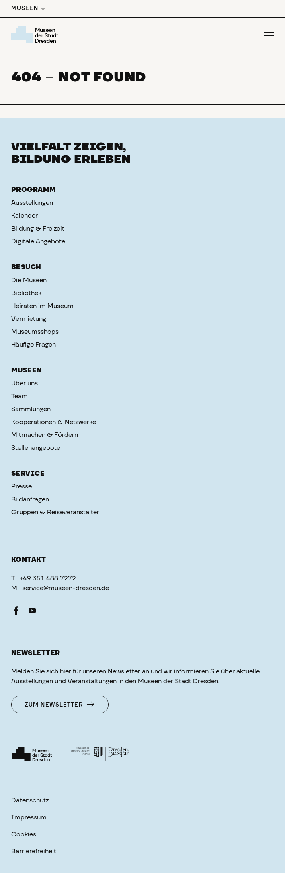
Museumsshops (35, 331)
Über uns (24, 383)
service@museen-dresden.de (65, 588)
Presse (21, 486)
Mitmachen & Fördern (44, 435)
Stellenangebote (35, 448)
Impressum (29, 817)
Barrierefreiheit (33, 851)
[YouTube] (32, 612)
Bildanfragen (30, 499)
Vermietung (28, 319)
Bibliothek (26, 293)
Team (19, 396)
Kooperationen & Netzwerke (53, 422)
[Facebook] (16, 612)
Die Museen (29, 280)
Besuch (26, 267)
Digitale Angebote (38, 241)
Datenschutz (30, 800)
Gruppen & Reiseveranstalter (55, 512)
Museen (26, 370)
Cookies (23, 834)
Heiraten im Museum (42, 306)
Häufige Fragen (33, 344)
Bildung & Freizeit (37, 228)
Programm (33, 190)
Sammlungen (31, 409)
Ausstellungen (32, 203)
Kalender (24, 215)
